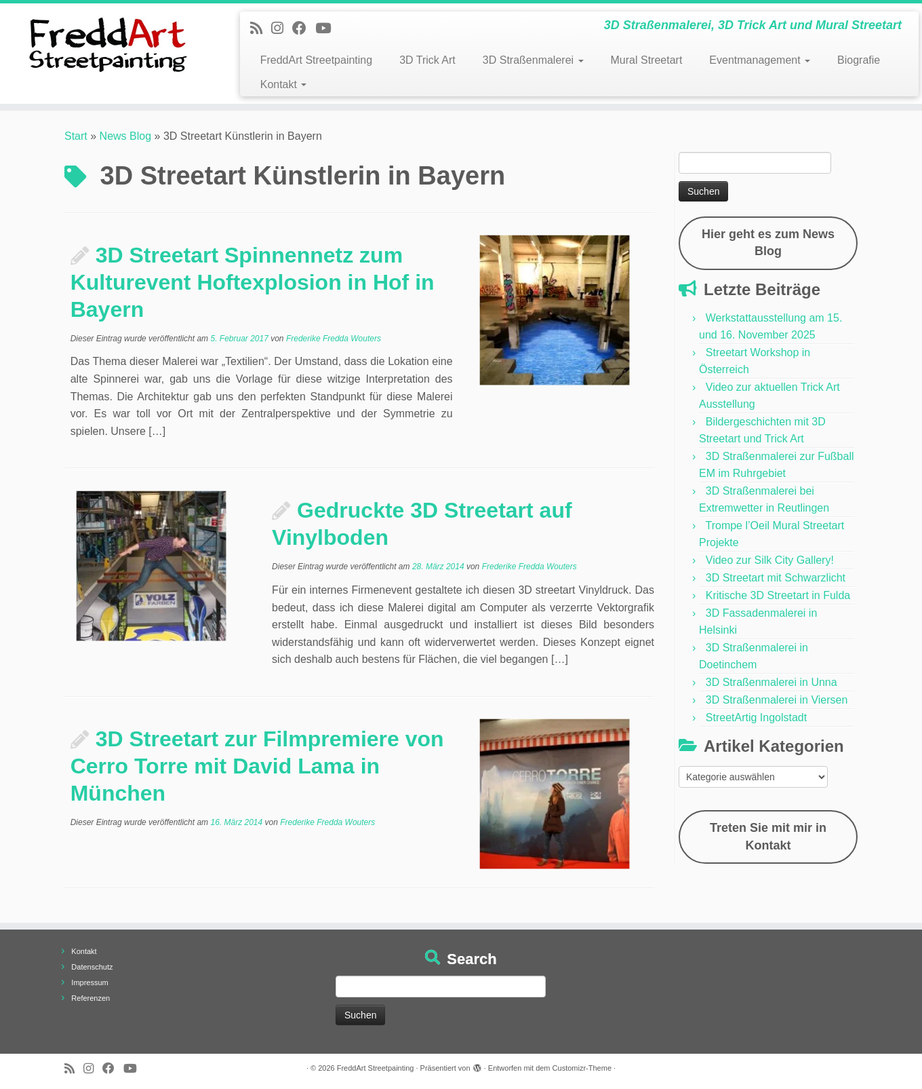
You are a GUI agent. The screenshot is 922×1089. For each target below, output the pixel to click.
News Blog (125, 136)
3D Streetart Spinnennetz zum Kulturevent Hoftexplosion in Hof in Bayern (253, 282)
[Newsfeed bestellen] (260, 28)
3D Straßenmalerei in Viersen (777, 700)
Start (75, 136)
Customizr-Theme (582, 1068)
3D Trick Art (427, 60)
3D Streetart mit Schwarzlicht (775, 578)
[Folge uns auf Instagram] (281, 28)
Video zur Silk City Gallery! (770, 560)
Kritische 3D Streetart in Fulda (778, 595)
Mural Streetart (647, 60)
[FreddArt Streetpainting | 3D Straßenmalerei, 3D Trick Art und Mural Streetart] (106, 44)
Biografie (858, 60)
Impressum (89, 982)
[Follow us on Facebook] (303, 28)
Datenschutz (92, 967)
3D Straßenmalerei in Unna (771, 682)
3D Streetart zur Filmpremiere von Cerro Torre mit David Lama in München (257, 766)
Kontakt (283, 84)
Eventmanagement (759, 60)
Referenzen (90, 998)
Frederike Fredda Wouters (333, 338)
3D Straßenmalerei (533, 60)
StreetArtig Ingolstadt (756, 717)
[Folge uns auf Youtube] (327, 28)
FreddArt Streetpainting (316, 60)
